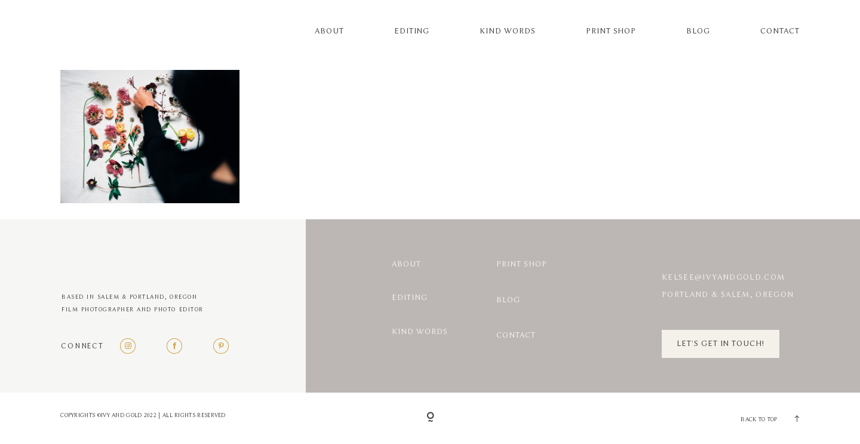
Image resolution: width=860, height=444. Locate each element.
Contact (780, 31)
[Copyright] (430, 418)
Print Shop (611, 31)
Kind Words (507, 31)
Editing (412, 31)
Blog (698, 31)
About (329, 31)
